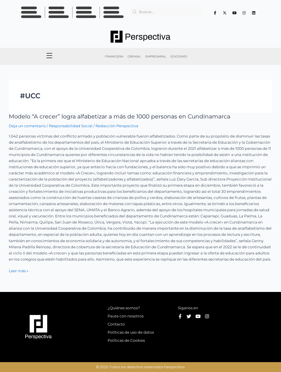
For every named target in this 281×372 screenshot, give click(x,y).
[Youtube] (234, 12)
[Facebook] (215, 12)
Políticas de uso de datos (131, 332)
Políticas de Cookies (126, 340)
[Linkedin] (253, 12)
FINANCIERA (114, 56)
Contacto (116, 324)
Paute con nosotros (126, 316)
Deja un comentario (27, 126)
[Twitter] (225, 12)
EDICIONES (179, 56)
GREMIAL (134, 56)
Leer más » (18, 270)
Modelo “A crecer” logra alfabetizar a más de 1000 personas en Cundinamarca (119, 116)
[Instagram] (244, 12)
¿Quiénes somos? (124, 308)
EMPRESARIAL (155, 56)
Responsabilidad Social (70, 126)
